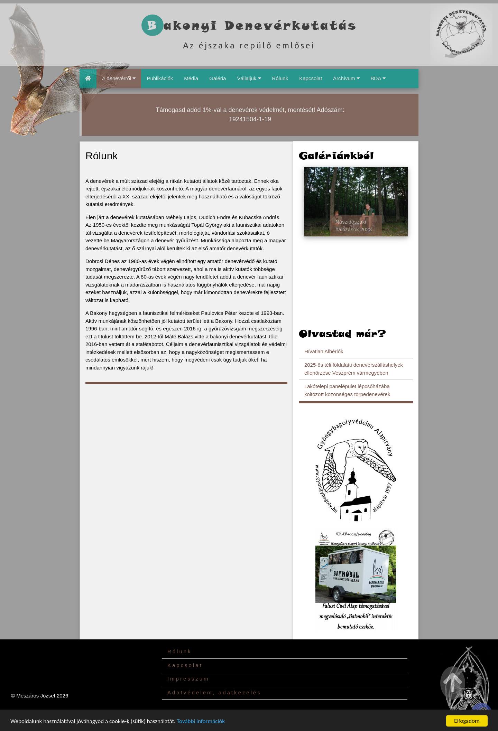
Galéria (217, 78)
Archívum (346, 78)
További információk (201, 725)
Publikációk (160, 78)
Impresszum (188, 679)
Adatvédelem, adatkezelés (214, 692)
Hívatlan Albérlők (323, 351)
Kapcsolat (310, 78)
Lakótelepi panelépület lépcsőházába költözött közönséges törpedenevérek (347, 390)
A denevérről (119, 78)
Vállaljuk (249, 78)
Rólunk (280, 78)
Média (191, 78)
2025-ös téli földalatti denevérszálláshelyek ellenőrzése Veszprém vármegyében (353, 369)
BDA (378, 78)
